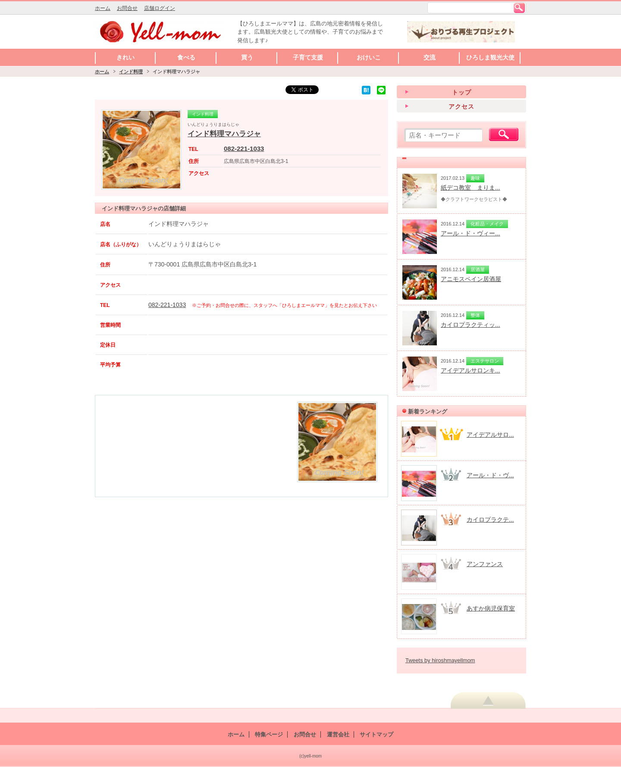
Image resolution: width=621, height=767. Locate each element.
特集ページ (269, 734)
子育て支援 (308, 57)
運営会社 (338, 734)
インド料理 (131, 71)
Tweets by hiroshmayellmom (440, 660)
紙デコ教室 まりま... (470, 187)
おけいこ (369, 57)
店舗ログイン (159, 8)
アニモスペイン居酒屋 (471, 278)
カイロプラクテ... (490, 519)
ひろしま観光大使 (490, 57)
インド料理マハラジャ (224, 134)
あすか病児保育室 (491, 608)
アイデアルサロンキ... (470, 370)
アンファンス (485, 563)
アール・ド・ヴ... (490, 475)
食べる (186, 57)
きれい (125, 57)
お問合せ (127, 8)
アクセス (461, 106)
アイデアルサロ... (490, 434)
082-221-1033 (244, 148)
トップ (461, 92)
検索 (519, 8)
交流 (429, 57)
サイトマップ (376, 734)
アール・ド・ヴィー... (470, 233)
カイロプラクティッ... (470, 324)
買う (247, 57)
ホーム (102, 8)
